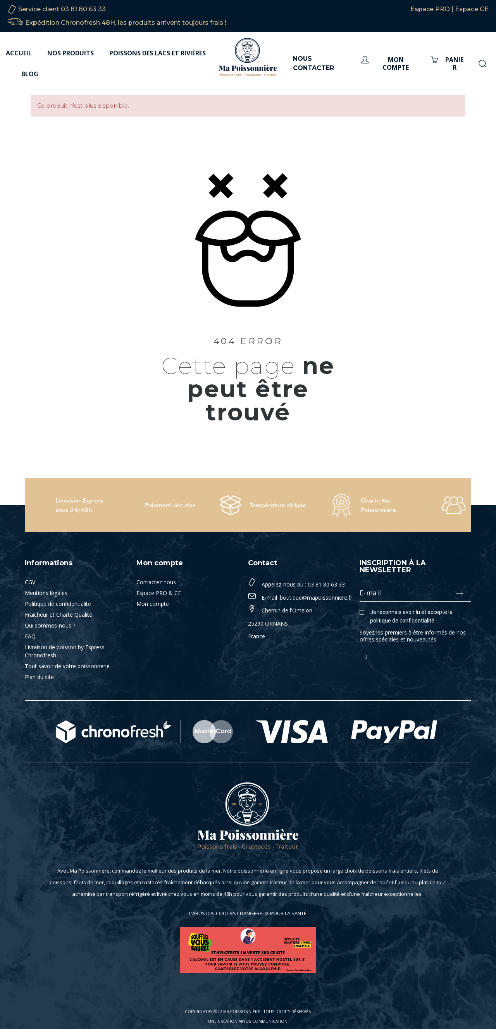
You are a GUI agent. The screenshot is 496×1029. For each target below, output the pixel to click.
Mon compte (152, 603)
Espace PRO (430, 9)
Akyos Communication (263, 1021)
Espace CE (472, 9)
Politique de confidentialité (58, 603)
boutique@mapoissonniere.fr (316, 597)
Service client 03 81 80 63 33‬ (62, 9)
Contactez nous (156, 582)
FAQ (30, 636)
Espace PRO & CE (158, 593)
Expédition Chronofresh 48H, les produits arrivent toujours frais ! (125, 22)
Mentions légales (46, 593)
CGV (30, 582)
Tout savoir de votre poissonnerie (67, 666)
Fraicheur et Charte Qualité (58, 614)
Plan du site (39, 677)
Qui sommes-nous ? (50, 625)
